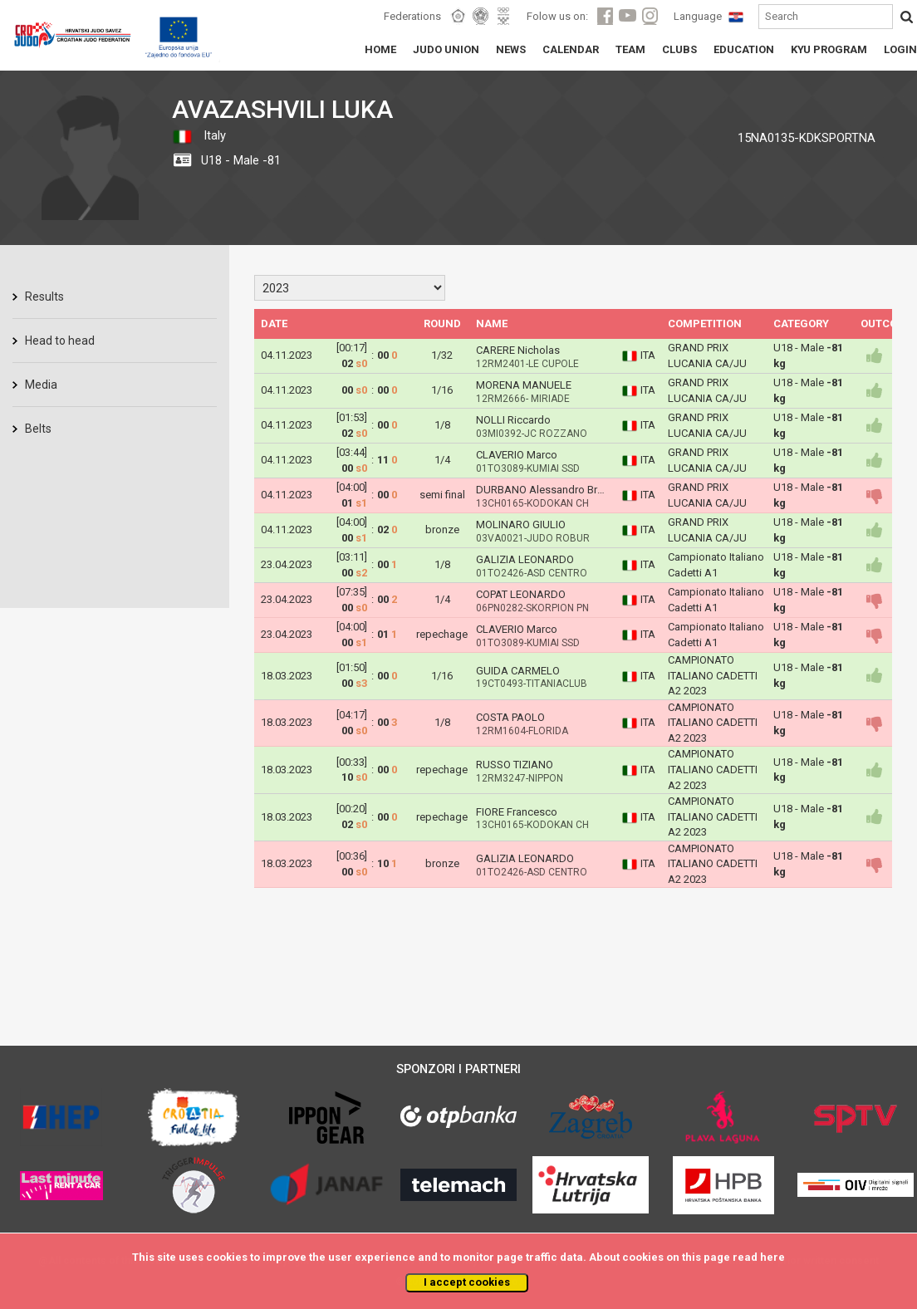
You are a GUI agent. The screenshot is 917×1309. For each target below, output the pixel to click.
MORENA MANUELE (523, 385)
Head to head (60, 340)
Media (41, 384)
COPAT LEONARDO (521, 594)
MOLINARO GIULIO (521, 524)
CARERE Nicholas (518, 350)
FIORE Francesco (516, 812)
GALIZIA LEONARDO (525, 559)
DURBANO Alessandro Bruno (545, 489)
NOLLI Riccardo (513, 420)
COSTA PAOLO (510, 717)
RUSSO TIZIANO (514, 764)
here (772, 1257)
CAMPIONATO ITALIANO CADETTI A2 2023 (713, 675)
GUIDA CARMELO (518, 670)
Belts (38, 428)
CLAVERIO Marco (516, 455)
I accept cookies (467, 1282)
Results (44, 296)
